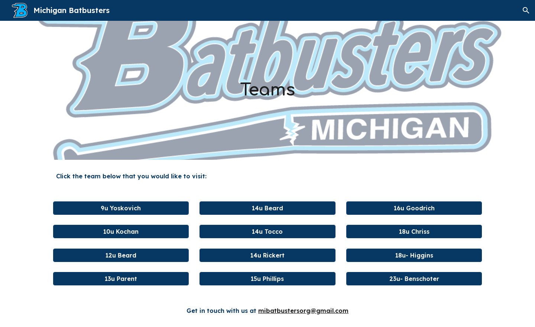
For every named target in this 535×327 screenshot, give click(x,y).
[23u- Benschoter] (414, 278)
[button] (526, 10)
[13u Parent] (121, 278)
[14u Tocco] (267, 231)
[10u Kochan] (121, 231)
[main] (267, 90)
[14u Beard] (267, 208)
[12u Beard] (121, 255)
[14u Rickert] (267, 255)
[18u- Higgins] (414, 255)
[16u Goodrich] (414, 208)
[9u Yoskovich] (121, 208)
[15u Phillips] (267, 278)
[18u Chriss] (414, 231)
